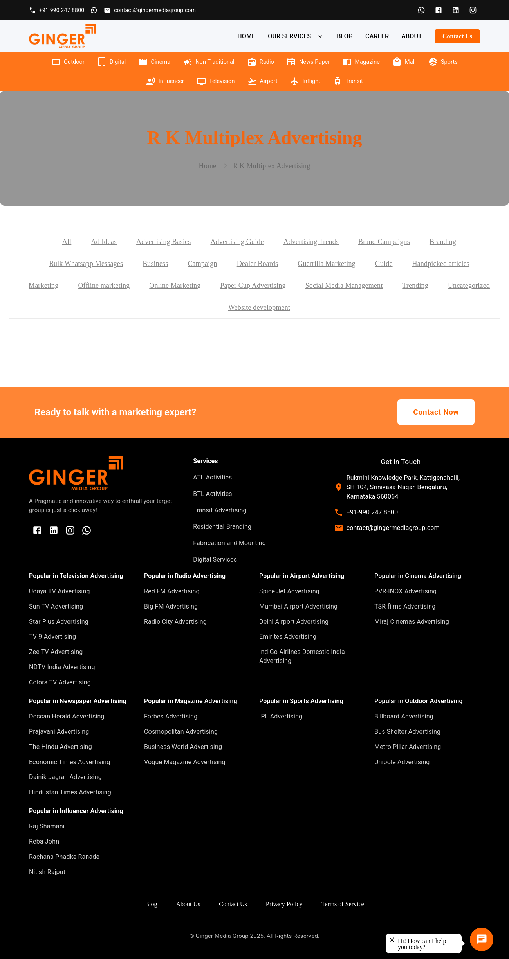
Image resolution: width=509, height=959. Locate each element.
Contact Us (457, 36)
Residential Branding (222, 526)
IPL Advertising (280, 716)
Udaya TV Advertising (59, 591)
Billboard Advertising (403, 716)
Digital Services (215, 559)
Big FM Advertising (171, 606)
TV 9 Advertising (52, 636)
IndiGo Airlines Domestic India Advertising (302, 656)
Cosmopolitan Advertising (181, 731)
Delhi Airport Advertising (294, 621)
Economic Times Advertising (69, 762)
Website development (259, 307)
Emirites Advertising (287, 636)
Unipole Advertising (402, 762)
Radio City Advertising (175, 621)
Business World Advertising (183, 747)
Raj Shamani (47, 826)
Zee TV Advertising (56, 651)
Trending (415, 285)
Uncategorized (469, 285)
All (66, 242)
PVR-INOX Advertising (405, 591)
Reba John (44, 841)
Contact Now (436, 412)
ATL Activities (212, 477)
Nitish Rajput (47, 872)
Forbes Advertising (171, 716)
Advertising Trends (311, 242)
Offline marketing (104, 285)
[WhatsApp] (421, 10)
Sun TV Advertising (56, 606)
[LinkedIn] (456, 10)
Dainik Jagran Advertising (65, 777)
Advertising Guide (237, 242)
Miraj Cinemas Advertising (411, 621)
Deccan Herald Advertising (67, 716)
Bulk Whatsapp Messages (86, 264)
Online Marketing (174, 285)
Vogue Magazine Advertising (185, 762)
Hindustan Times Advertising (70, 792)
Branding (443, 242)
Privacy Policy (284, 904)
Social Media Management (344, 285)
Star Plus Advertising (58, 621)
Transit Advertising (219, 510)
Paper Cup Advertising (252, 285)
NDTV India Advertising (62, 667)
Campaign (202, 264)
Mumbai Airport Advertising (298, 606)
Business (155, 264)
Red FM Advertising (172, 591)
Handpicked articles (440, 264)
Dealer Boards (257, 264)
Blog (151, 904)
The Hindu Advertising (60, 747)
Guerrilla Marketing (327, 264)
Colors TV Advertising (60, 682)
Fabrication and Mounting (229, 543)
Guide (384, 264)
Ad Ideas (104, 242)
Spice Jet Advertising (289, 591)
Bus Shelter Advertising (407, 731)
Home (208, 166)
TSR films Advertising (404, 606)
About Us (188, 904)
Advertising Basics (163, 242)
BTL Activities (212, 493)
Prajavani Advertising (59, 731)
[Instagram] (473, 10)
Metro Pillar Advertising (407, 747)
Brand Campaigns (384, 242)
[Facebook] (438, 10)
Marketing (43, 285)
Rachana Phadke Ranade (64, 856)
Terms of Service (342, 904)
